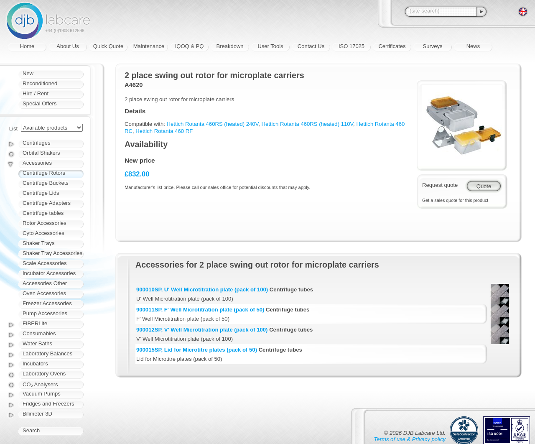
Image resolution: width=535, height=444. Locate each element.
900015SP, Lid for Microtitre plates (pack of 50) (196, 350)
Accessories (37, 163)
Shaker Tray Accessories (52, 253)
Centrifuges (36, 143)
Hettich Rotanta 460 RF (164, 131)
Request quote (440, 185)
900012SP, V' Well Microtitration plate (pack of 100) (202, 330)
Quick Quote (108, 46)
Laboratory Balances (47, 353)
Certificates (391, 46)
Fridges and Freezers (48, 404)
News (473, 46)
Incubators (35, 363)
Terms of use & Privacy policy (410, 439)
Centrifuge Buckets (46, 183)
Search (31, 430)
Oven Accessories (44, 293)
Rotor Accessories (44, 223)
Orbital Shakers (41, 153)
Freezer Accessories (47, 303)
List (13, 128)
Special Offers (39, 103)
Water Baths (37, 343)
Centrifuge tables (43, 213)
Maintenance (148, 46)
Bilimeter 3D (37, 414)
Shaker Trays (39, 243)
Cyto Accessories (43, 233)
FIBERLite (35, 323)
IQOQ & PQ (189, 46)
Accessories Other (45, 283)
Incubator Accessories (49, 273)
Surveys (433, 46)
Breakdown (229, 46)
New (28, 73)
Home (27, 46)
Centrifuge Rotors (44, 173)
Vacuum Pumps (42, 393)
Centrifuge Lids (41, 193)
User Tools (270, 46)
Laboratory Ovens (44, 373)
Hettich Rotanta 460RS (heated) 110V (307, 124)
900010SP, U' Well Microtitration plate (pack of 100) (202, 289)
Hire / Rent (35, 93)
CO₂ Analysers (40, 384)
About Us (67, 46)
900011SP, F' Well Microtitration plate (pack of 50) (200, 309)
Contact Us (311, 46)
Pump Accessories (45, 313)
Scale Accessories (45, 263)
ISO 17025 (351, 46)
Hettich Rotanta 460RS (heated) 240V (213, 124)
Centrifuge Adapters (47, 203)
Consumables (39, 333)
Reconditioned (40, 83)
